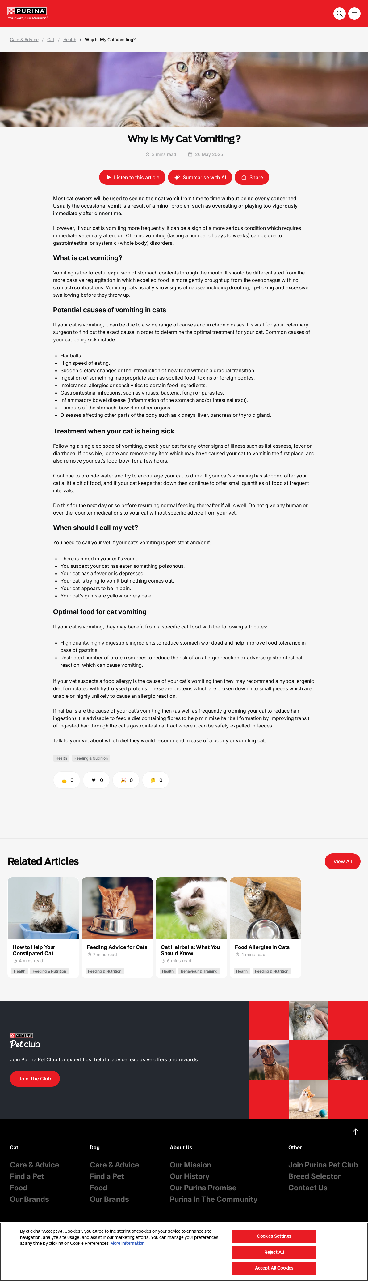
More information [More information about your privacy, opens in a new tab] (127, 1243)
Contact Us (308, 1187)
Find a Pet (27, 1176)
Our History (190, 1176)
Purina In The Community (214, 1199)
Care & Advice (24, 39)
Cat (50, 39)
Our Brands (29, 1199)
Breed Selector (314, 1176)
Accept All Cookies (274, 1268)
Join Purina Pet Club (323, 1164)
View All (342, 861)
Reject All (274, 1252)
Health (69, 39)
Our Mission (190, 1164)
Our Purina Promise (203, 1187)
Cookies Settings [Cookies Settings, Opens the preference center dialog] (274, 1236)
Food (18, 1187)
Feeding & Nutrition (91, 758)
